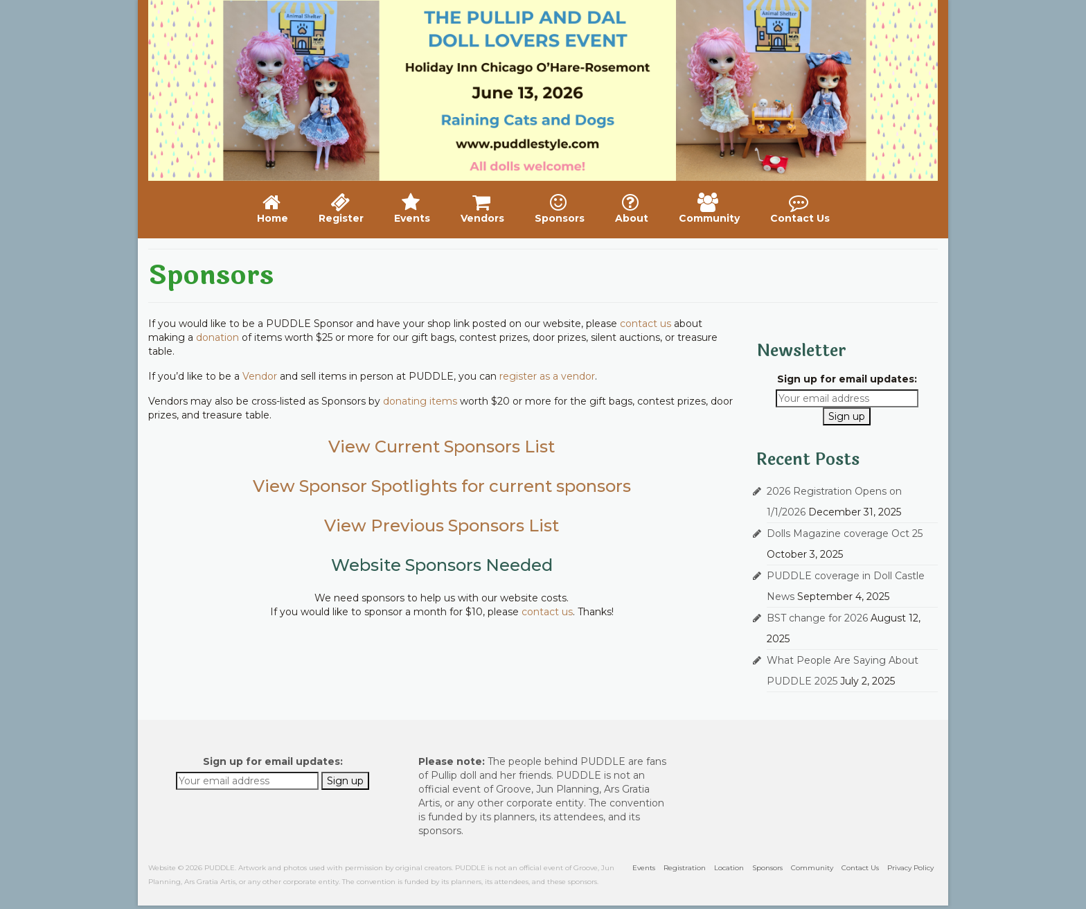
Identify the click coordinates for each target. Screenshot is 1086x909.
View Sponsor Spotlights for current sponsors (442, 486)
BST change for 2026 (817, 618)
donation (217, 337)
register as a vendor (547, 376)
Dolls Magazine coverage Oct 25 (845, 533)
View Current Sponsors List (441, 446)
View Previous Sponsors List (441, 525)
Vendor (259, 376)
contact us (645, 323)
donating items (420, 401)
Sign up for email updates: (847, 379)
